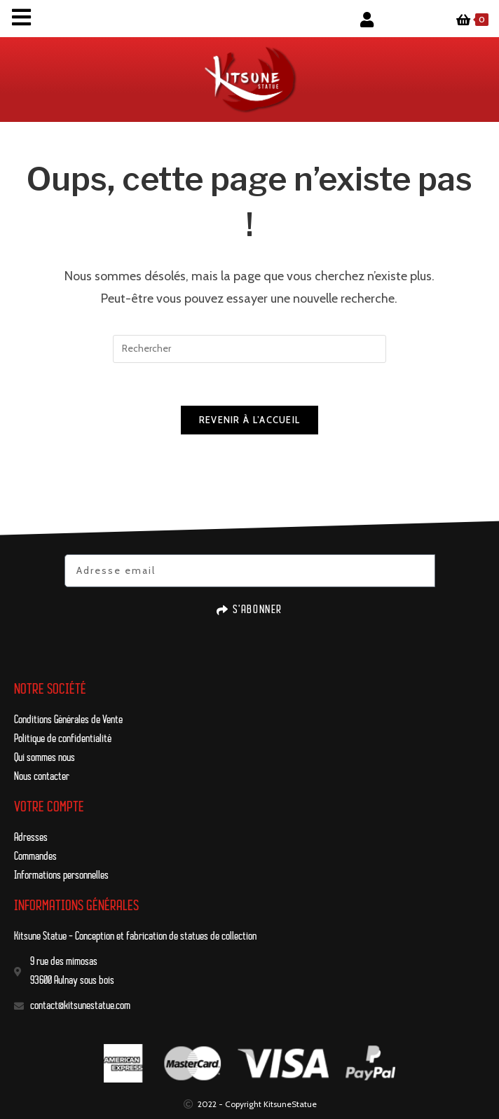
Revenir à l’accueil (250, 419)
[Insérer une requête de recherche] (249, 349)
